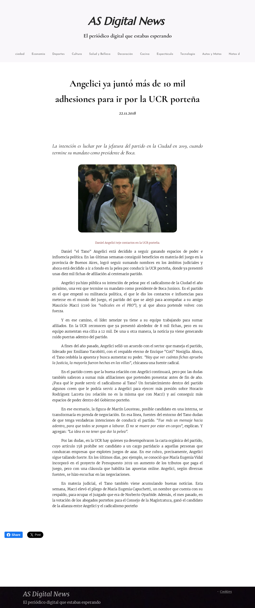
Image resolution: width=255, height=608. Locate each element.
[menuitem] (25, 54)
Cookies (226, 592)
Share (13, 535)
